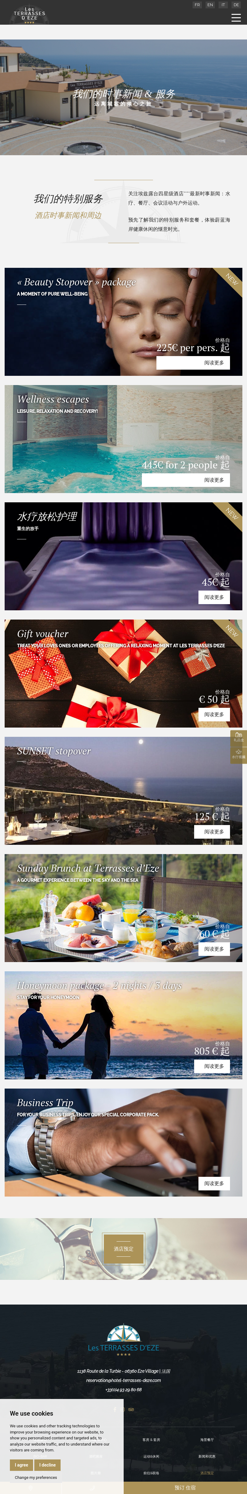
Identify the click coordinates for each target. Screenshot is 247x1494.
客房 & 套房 (151, 1440)
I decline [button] (47, 1465)
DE (236, 4)
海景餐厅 (207, 1440)
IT (223, 4)
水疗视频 (238, 754)
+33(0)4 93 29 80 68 (123, 1389)
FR (197, 4)
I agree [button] (21, 1465)
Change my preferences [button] (36, 1477)
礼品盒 (238, 737)
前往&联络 (151, 1473)
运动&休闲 (151, 1457)
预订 (185, 1488)
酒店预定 (207, 1473)
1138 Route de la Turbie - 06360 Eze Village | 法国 (123, 1371)
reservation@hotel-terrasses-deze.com (123, 1380)
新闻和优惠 (206, 1457)
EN (210, 4)
